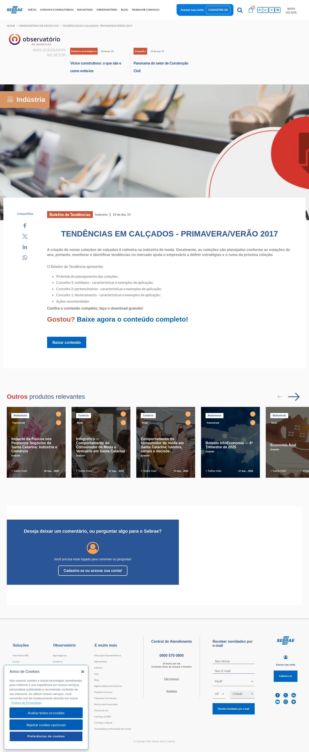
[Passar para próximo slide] (294, 396)
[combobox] (234, 682)
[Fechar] (83, 672)
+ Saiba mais (19, 471)
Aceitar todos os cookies (46, 713)
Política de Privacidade (105, 704)
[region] (46, 707)
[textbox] (236, 681)
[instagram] (285, 701)
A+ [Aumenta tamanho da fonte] (260, 10)
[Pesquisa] (240, 10)
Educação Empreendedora (107, 655)
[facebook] (277, 695)
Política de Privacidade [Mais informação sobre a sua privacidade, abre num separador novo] (26, 702)
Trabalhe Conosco (103, 692)
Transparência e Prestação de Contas (112, 728)
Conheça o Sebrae (103, 722)
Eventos (98, 667)
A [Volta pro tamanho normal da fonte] (272, 10)
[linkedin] (293, 695)
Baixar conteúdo (67, 342)
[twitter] (285, 695)
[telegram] (293, 701)
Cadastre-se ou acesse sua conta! (93, 571)
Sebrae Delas (100, 661)
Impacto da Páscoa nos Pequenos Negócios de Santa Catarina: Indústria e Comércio (34, 445)
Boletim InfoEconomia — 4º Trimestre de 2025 (229, 445)
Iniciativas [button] (85, 9)
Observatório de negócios (38, 25)
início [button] (32, 9)
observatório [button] (106, 9)
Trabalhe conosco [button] (146, 9)
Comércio (58, 661)
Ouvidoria (171, 691)
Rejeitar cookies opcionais (46, 725)
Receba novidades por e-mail (233, 709)
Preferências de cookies (46, 736)
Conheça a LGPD (102, 716)
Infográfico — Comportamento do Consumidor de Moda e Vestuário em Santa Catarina (100, 445)
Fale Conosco (171, 679)
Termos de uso (101, 710)
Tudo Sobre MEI (20, 655)
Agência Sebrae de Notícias (108, 686)
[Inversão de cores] (277, 10)
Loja (96, 673)
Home (11, 25)
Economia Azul (283, 445)
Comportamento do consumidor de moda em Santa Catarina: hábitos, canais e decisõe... (162, 445)
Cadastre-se (218, 10)
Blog (96, 679)
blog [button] (124, 9)
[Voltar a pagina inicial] (16, 10)
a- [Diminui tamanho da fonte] (265, 10)
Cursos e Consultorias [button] (57, 9)
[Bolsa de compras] (251, 10)
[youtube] (277, 701)
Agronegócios (60, 655)
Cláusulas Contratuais (105, 698)
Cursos (15, 661)
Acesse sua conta (192, 10)
